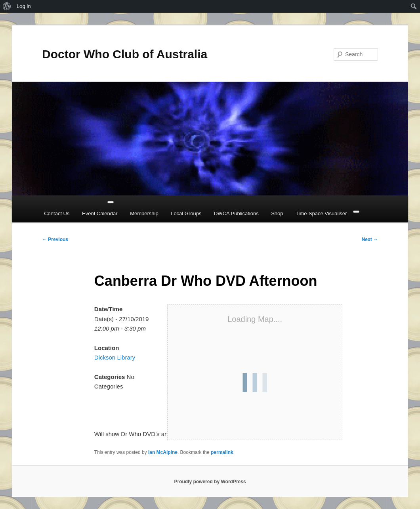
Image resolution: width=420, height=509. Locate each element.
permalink (222, 452)
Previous (55, 239)
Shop (277, 213)
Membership (144, 213)
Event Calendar (100, 213)
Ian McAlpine (163, 452)
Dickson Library (114, 357)
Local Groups (186, 213)
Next (370, 239)
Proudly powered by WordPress (210, 481)
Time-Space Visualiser (321, 213)
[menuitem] (7, 6)
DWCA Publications (236, 213)
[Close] (356, 211)
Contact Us (56, 213)
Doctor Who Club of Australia (124, 54)
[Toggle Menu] (110, 202)
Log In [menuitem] (24, 6)
